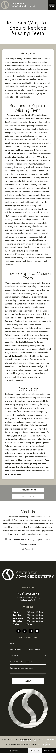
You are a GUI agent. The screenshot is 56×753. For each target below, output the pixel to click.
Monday (17, 612)
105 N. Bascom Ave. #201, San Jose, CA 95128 (28, 598)
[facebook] (18, 631)
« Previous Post (28, 490)
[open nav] (52, 5)
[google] (24, 631)
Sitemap (50, 739)
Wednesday (18, 618)
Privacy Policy (28, 741)
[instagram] (31, 631)
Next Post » (28, 496)
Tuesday (17, 615)
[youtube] (37, 631)
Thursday (17, 621)
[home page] (18, 5)
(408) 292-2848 (28, 593)
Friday (16, 624)
